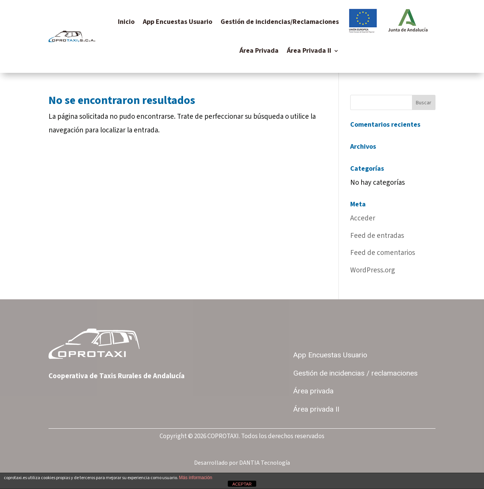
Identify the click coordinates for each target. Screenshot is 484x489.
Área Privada (259, 50)
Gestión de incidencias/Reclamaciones (280, 22)
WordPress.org (372, 270)
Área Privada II (309, 50)
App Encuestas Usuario (177, 22)
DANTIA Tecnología (264, 463)
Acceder (362, 218)
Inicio (126, 22)
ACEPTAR (242, 484)
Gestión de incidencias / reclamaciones (355, 373)
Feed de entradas (377, 236)
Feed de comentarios (382, 253)
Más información (195, 477)
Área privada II (316, 409)
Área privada (313, 391)
